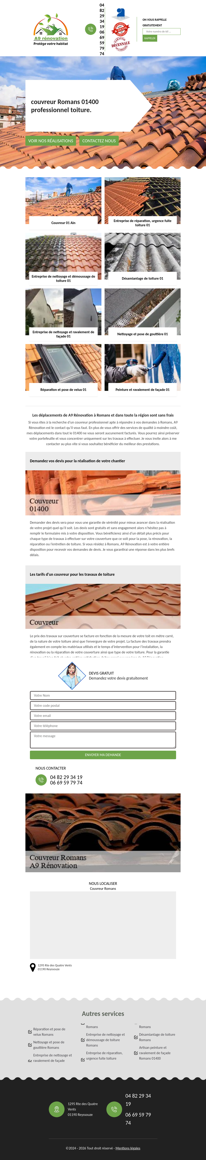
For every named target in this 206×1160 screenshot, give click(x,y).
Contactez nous (99, 140)
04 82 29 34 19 (102, 15)
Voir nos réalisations (50, 140)
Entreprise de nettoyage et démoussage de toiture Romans (105, 1039)
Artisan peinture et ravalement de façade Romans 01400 (155, 1052)
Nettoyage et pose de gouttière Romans (48, 1045)
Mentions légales (128, 1148)
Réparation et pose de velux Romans (49, 1032)
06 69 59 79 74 (102, 42)
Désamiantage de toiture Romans (157, 1037)
